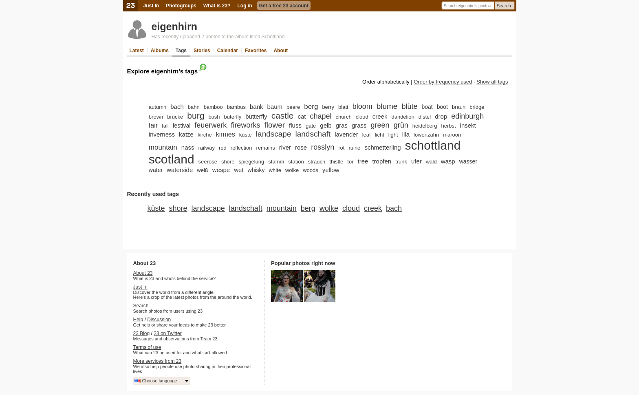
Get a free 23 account (283, 6)
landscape (273, 134)
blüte (409, 106)
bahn (194, 107)
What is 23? (217, 6)
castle (282, 115)
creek (380, 116)
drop (441, 116)
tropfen (381, 161)
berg (311, 106)
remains (265, 148)
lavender (346, 134)
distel (425, 117)
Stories (202, 50)
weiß (202, 170)
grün (401, 125)
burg (195, 115)
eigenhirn (175, 26)
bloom (362, 106)
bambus (236, 107)
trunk (401, 162)
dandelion (402, 117)
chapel (321, 116)
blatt (343, 107)
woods (310, 170)
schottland (433, 145)
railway (206, 148)
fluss (295, 125)
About (280, 50)
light (393, 135)
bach (177, 106)
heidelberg (424, 126)
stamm (276, 162)
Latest (137, 50)
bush (214, 117)
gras (342, 125)
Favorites (256, 50)
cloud (362, 117)
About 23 (143, 273)
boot (442, 107)
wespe (221, 169)
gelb (325, 125)
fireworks (245, 125)
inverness (162, 134)
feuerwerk (210, 125)
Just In (151, 6)
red (223, 148)
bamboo (213, 107)
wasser (468, 161)
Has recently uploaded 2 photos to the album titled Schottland (218, 37)
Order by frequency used (443, 82)
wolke (292, 170)
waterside (180, 169)
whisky (256, 170)
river (285, 147)
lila (406, 134)
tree (363, 161)
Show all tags (492, 82)
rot (341, 148)
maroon (452, 135)
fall (165, 126)
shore (228, 162)
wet (238, 169)
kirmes (225, 134)
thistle (336, 162)
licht (379, 135)
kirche (205, 135)
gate (311, 126)
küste (245, 135)
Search (504, 5)
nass (187, 147)
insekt (468, 125)
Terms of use (147, 347)
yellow (330, 169)
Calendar (227, 50)
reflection (241, 148)
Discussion (159, 319)
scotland (171, 159)
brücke (175, 117)
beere (293, 107)
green (380, 125)
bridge (476, 107)
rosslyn (322, 147)
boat (427, 107)
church (344, 117)
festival (182, 125)
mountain (163, 147)
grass (359, 125)
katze (186, 134)
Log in (245, 6)
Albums (160, 50)
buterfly (233, 117)
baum (275, 106)
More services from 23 (157, 361)
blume (387, 106)
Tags (181, 50)
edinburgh (467, 116)
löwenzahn (426, 135)
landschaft (313, 134)
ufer (416, 161)
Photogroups (181, 6)
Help (138, 319)
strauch (317, 162)
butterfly (256, 116)
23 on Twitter (167, 333)
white (275, 170)
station (296, 162)
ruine (354, 148)
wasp (448, 161)
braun (458, 107)
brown (156, 117)
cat (302, 116)
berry (328, 107)
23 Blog (141, 333)
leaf (366, 135)
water (156, 170)
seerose (207, 162)
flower (274, 125)
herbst (448, 126)
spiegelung (251, 162)
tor (350, 162)
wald (431, 162)
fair (153, 125)
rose (301, 147)
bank (256, 106)
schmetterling (382, 147)
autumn (157, 107)
